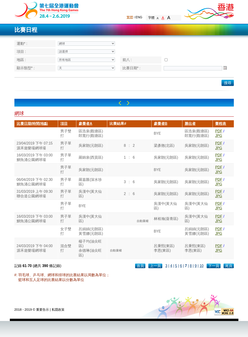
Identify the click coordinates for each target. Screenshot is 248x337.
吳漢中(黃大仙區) (90, 194)
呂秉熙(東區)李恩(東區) (164, 248)
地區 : (21, 60)
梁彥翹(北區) (164, 145)
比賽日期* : (132, 68)
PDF (218, 131)
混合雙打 (65, 248)
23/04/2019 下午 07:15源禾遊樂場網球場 (35, 145)
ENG (139, 17)
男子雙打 (65, 133)
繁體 (130, 17)
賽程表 (220, 124)
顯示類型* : (26, 68)
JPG (218, 136)
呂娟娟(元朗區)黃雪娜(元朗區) (91, 231)
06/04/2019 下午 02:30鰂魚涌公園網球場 (35, 182)
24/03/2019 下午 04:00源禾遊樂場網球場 (35, 248)
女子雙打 (65, 231)
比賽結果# (117, 124)
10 (201, 266)
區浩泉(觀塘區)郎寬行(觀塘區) (91, 133)
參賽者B (160, 124)
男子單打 (65, 145)
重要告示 (42, 309)
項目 (64, 124)
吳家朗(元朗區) (91, 145)
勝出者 (190, 124)
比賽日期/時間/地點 (32, 124)
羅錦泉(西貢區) (91, 157)
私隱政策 (58, 309)
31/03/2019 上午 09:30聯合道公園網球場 (35, 194)
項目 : (21, 51)
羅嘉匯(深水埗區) (90, 182)
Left (120, 103)
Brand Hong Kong (209, 10)
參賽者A (85, 124)
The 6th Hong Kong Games (46, 10)
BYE (157, 133)
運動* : (22, 43)
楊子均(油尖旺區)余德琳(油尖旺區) (90, 248)
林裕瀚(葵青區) (166, 219)
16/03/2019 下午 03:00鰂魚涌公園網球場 (35, 157)
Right (128, 103)
